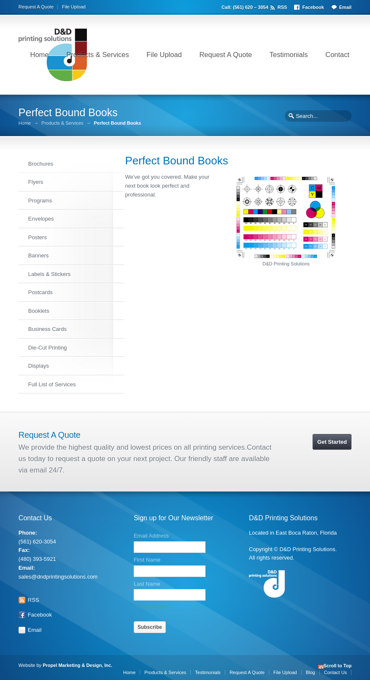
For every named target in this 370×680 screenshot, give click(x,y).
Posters (37, 237)
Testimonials (289, 54)
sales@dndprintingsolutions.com (58, 574)
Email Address (153, 534)
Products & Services (97, 54)
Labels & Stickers (49, 273)
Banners (38, 255)
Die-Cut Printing (47, 347)
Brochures (40, 163)
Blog (310, 670)
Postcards (40, 292)
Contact (337, 54)
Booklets (38, 310)
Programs (40, 200)
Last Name (147, 581)
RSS (282, 6)
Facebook (313, 6)
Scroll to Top (337, 664)
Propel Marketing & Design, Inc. (78, 663)
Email (345, 6)
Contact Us (335, 670)
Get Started (332, 440)
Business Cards (47, 328)
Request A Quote (36, 6)
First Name (147, 558)
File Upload (74, 6)
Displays (38, 365)
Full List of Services (52, 384)
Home (39, 54)
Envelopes (41, 218)
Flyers (35, 181)
